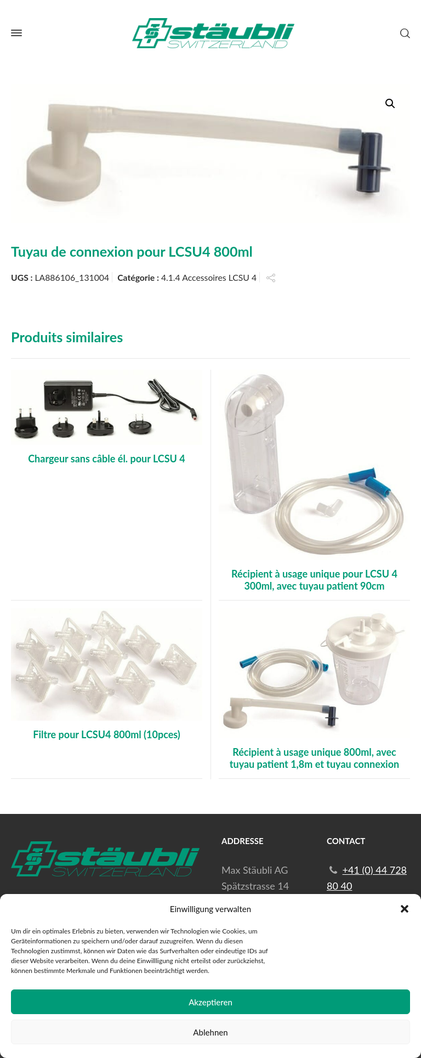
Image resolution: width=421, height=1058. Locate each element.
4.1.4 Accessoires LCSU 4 (209, 277)
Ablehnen (210, 1032)
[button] (404, 908)
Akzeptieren (210, 1002)
